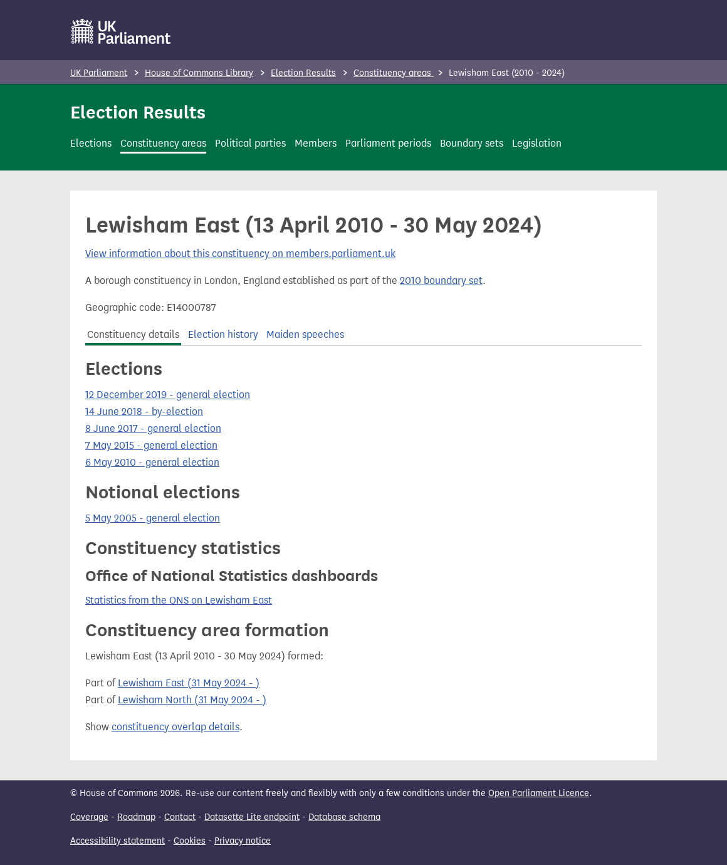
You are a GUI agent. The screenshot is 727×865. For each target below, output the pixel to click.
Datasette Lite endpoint (252, 817)
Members (316, 143)
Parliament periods (388, 143)
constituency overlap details (175, 727)
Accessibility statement (117, 841)
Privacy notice (242, 841)
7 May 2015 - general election (151, 445)
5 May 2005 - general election (152, 518)
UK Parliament (98, 73)
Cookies (190, 841)
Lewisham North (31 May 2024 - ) (192, 700)
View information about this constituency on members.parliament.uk (240, 254)
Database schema (344, 817)
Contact (180, 817)
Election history (223, 334)
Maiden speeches (305, 334)
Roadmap (136, 817)
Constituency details (133, 334)
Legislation (537, 143)
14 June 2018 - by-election (144, 411)
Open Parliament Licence (538, 793)
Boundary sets (471, 143)
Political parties (250, 143)
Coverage (89, 817)
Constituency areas (393, 73)
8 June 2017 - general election (153, 428)
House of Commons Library (199, 73)
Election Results (303, 73)
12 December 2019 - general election (167, 395)
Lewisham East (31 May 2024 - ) (188, 683)
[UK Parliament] (121, 31)
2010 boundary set (441, 280)
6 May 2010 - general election (152, 462)
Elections (91, 143)
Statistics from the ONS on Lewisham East (178, 600)
